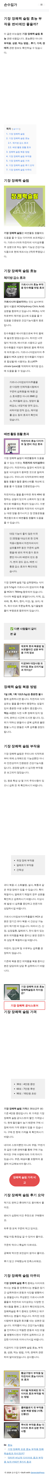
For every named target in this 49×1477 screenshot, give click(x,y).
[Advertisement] (24, 86)
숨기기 (16, 129)
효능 (10, 1445)
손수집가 (10, 4)
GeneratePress (37, 1472)
